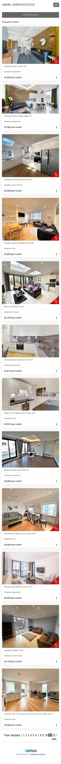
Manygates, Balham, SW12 (14, 650)
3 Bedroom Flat (9, 539)
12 (54, 735)
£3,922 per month (13, 424)
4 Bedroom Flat (9, 248)
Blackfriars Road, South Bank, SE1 (16, 470)
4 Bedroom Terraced (11, 312)
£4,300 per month (13, 725)
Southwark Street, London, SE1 (15, 66)
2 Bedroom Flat (9, 418)
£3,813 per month (13, 371)
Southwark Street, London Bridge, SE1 (18, 116)
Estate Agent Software (37, 754)
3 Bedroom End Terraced (13, 185)
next (54, 738)
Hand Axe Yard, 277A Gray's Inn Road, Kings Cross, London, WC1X (28, 714)
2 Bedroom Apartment (12, 72)
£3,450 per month (13, 77)
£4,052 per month (13, 598)
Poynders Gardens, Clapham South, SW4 (19, 243)
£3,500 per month (13, 127)
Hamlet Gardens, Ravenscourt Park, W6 (18, 360)
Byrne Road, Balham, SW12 (14, 307)
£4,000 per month (13, 481)
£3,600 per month (13, 254)
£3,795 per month (13, 317)
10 (46, 735)
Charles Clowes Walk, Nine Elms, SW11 (18, 587)
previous (15, 735)
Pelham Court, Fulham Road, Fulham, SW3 (19, 413)
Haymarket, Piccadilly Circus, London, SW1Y (20, 534)
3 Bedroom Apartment (12, 365)
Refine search (30, 15)
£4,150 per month (13, 661)
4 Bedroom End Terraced (13, 656)
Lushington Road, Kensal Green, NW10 (18, 180)
